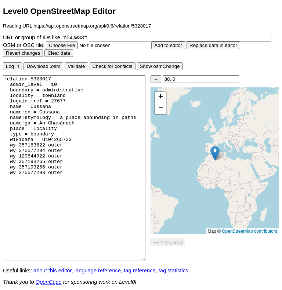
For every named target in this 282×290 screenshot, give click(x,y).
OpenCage (49, 282)
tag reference (139, 270)
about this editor (52, 270)
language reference (98, 270)
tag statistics (173, 270)
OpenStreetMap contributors (249, 231)
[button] (215, 153)
